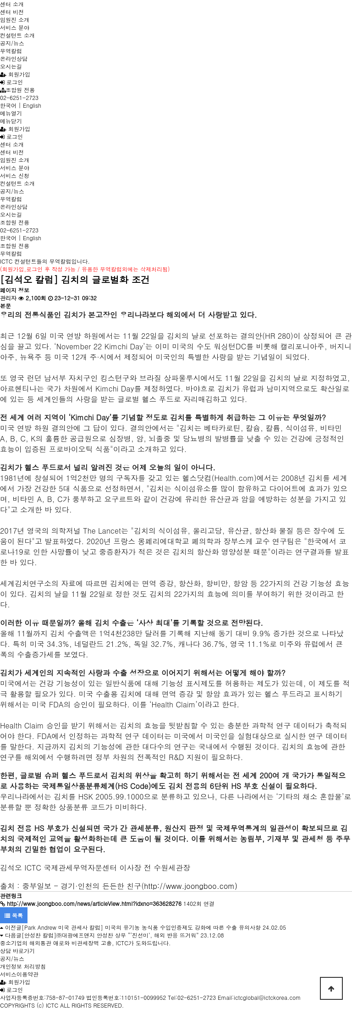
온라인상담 (14, 58)
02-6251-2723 (19, 97)
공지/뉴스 (12, 43)
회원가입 (15, 74)
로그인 (11, 82)
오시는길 (11, 66)
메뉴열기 (11, 113)
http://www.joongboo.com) (190, 886)
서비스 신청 (14, 175)
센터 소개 (12, 4)
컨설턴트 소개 (17, 35)
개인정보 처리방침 (23, 966)
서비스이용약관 (19, 974)
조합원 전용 (17, 90)
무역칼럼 (11, 51)
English (32, 105)
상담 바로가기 (17, 950)
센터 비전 (12, 12)
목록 (14, 915)
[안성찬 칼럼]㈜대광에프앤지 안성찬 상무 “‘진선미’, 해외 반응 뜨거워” (110, 935)
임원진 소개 (14, 19)
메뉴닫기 (11, 121)
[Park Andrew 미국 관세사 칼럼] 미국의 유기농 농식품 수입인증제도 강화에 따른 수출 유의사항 (141, 927)
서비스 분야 (14, 27)
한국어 (8, 105)
